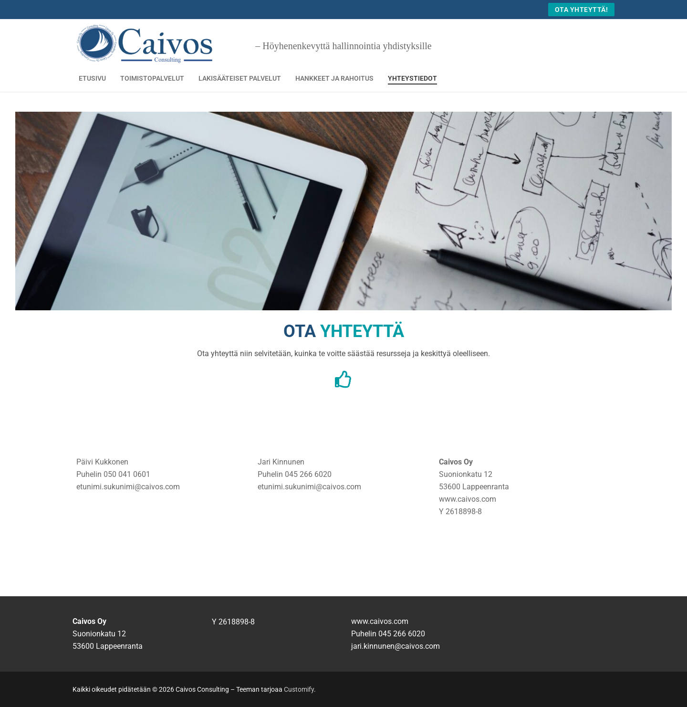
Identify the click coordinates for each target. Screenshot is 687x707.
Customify (299, 689)
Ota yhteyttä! (581, 9)
